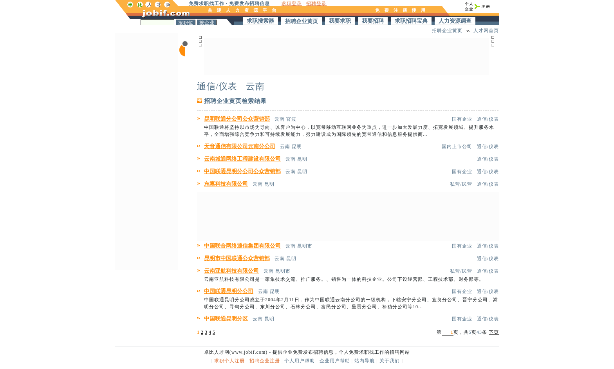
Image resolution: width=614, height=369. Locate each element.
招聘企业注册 (264, 361)
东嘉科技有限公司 (226, 184)
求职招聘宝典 (411, 21)
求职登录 (292, 3)
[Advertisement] (146, 150)
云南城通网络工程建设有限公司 (242, 159)
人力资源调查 (455, 21)
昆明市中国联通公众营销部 (237, 258)
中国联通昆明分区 (226, 319)
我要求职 (340, 21)
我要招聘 (373, 21)
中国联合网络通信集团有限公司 (242, 246)
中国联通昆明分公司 (228, 291)
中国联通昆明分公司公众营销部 (242, 171)
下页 (494, 332)
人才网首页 (486, 30)
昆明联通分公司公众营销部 (237, 119)
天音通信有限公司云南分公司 (239, 146)
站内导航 (364, 361)
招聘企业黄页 (301, 21)
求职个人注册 (229, 361)
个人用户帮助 (299, 361)
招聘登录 (316, 3)
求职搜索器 (260, 21)
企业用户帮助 (335, 361)
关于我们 (389, 361)
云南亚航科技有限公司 (231, 271)
